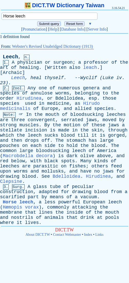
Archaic (12, 72)
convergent (41, 119)
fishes (77, 166)
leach (90, 67)
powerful (69, 202)
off (46, 140)
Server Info (97, 29)
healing (29, 67)
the (124, 62)
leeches (116, 114)
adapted (48, 191)
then (16, 140)
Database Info (72, 29)
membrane (11, 212)
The (59, 140)
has (93, 140)
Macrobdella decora (28, 155)
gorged (116, 135)
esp (93, 98)
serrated (72, 119)
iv (119, 77)
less (49, 202)
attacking (84, 207)
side (49, 145)
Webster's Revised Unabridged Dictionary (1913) (52, 46)
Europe (50, 108)
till (83, 135)
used (30, 103)
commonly (58, 207)
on (25, 145)
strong (8, 125)
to (105, 93)
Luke (108, 77)
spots (68, 161)
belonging (87, 93)
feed (116, 166)
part (33, 197)
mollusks (53, 171)
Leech (10, 57)
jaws (91, 119)
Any (31, 88)
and (106, 88)
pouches (9, 145)
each (36, 145)
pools (112, 217)
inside (74, 212)
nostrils (22, 217)
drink (87, 217)
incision (36, 130)
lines (46, 212)
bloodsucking (87, 114)
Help (53, 29)
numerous (69, 88)
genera (91, 88)
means (57, 197)
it (94, 135)
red (4, 161)
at (100, 217)
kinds (101, 161)
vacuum (88, 197)
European (94, 202)
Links (99, 235)
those (109, 98)
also (74, 67)
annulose (42, 93)
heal (36, 77)
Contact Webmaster (67, 235)
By (47, 125)
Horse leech (18, 202)
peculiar (83, 186)
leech (35, 135)
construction (16, 191)
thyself (54, 77)
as (78, 103)
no (97, 171)
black (51, 161)
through (117, 130)
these (98, 125)
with (36, 161)
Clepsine (11, 181)
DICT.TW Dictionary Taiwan (64, 5)
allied (83, 108)
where (7, 222)
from (116, 191)
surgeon (63, 62)
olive (87, 155)
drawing (9, 176)
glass (40, 186)
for (120, 171)
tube (55, 186)
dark (71, 155)
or (48, 62)
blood (68, 135)
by (122, 119)
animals (54, 217)
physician (29, 62)
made (63, 130)
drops (32, 140)
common (8, 150)
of (114, 62)
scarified (12, 197)
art (4, 67)
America (106, 150)
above (104, 155)
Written (57, 67)
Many (85, 161)
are (4, 119)
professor (96, 62)
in (41, 103)
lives (32, 222)
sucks (51, 135)
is (52, 130)
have (85, 171)
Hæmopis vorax (21, 207)
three (18, 119)
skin (97, 130)
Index (88, 235)
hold (71, 145)
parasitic (45, 166)
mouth (52, 114)
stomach (76, 140)
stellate (11, 130)
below (18, 161)
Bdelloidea (69, 98)
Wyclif (88, 77)
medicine (58, 103)
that (30, 212)
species (9, 93)
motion (72, 125)
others (100, 166)
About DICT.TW (37, 235)
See (46, 176)
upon (5, 171)
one (43, 88)
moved (109, 119)
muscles (29, 125)
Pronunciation (34, 29)
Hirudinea (29, 98)
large (107, 140)
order (7, 98)
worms (62, 93)
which (7, 135)
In (29, 114)
